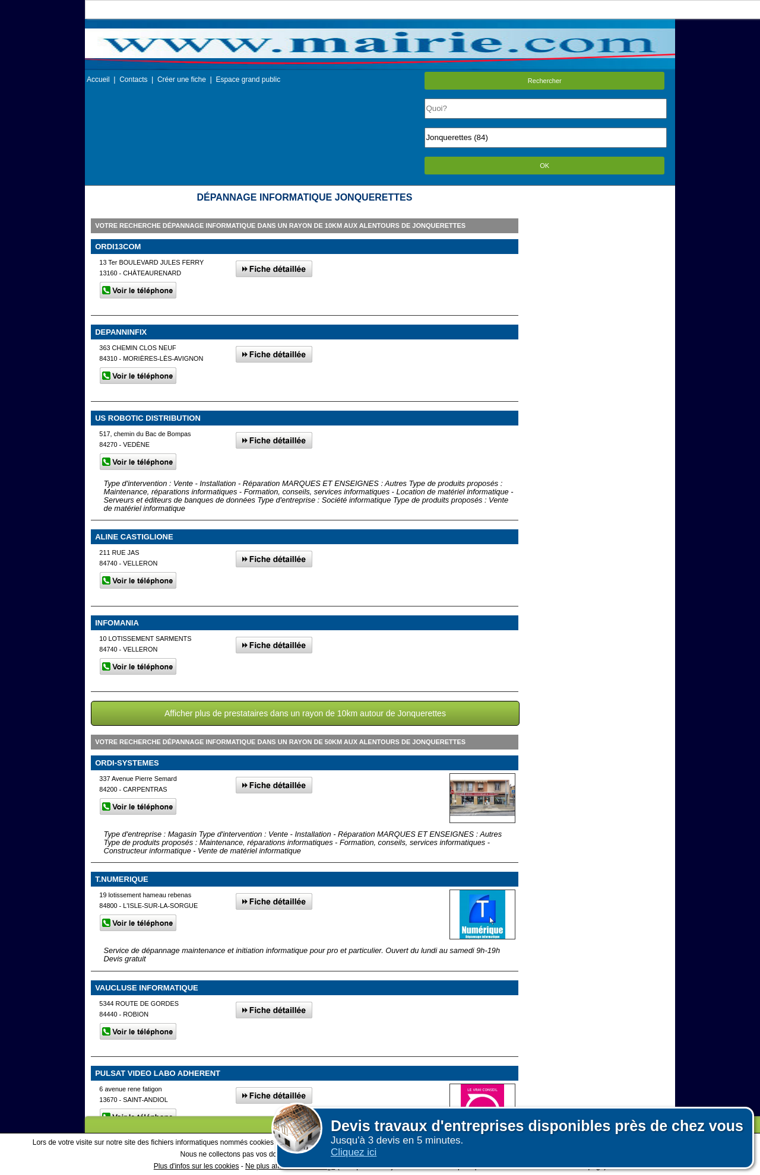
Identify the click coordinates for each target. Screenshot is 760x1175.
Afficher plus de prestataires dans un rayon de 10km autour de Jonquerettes (305, 713)
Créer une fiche (181, 79)
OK (544, 165)
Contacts (133, 79)
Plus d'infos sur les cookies (196, 1166)
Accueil (98, 79)
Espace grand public (248, 79)
